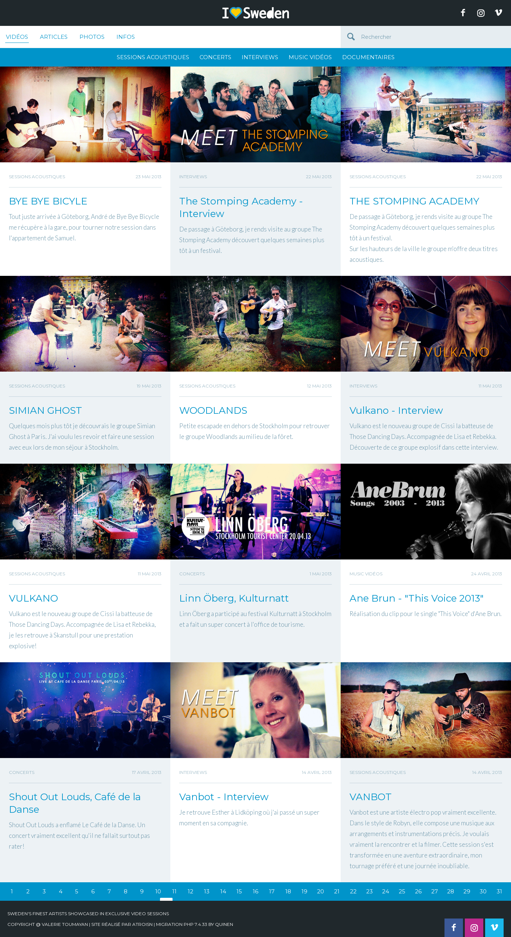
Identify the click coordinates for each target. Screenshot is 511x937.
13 (206, 891)
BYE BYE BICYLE (48, 201)
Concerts (215, 57)
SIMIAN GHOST (45, 410)
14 (223, 891)
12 (190, 891)
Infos (125, 36)
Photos (92, 36)
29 (466, 891)
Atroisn (142, 924)
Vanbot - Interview (224, 797)
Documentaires (368, 57)
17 (272, 891)
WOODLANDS (213, 410)
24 (385, 891)
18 (288, 891)
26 (418, 891)
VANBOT (371, 797)
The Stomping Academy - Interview (241, 207)
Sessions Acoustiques (153, 57)
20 (320, 891)
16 (255, 891)
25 (402, 891)
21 (337, 891)
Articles (54, 36)
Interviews (260, 57)
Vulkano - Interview (396, 410)
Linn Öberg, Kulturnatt (234, 598)
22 (353, 891)
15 (239, 891)
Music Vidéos (310, 57)
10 (158, 891)
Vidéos (17, 38)
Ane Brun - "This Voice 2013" (417, 598)
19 (304, 891)
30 (483, 891)
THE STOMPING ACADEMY (414, 201)
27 (434, 891)
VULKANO (33, 598)
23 (369, 891)
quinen (224, 924)
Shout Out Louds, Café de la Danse (75, 803)
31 (499, 891)
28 (450, 891)
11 (174, 891)
